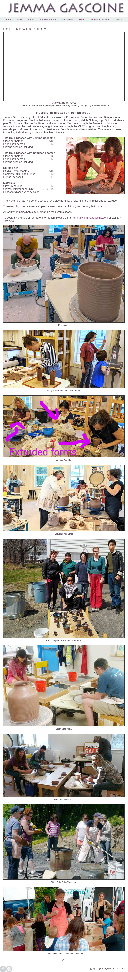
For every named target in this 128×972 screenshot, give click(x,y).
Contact (118, 19)
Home (9, 19)
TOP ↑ (64, 959)
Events (82, 19)
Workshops (67, 19)
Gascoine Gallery (100, 19)
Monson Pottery (48, 19)
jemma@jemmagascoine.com (90, 217)
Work (19, 19)
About (31, 19)
